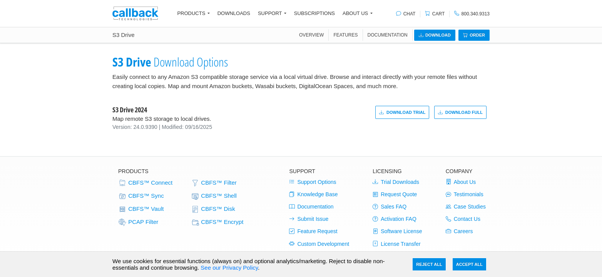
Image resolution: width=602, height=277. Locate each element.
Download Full (460, 112)
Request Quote (395, 194)
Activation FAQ (394, 219)
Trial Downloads (396, 182)
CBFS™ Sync (141, 196)
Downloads (233, 13)
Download (435, 35)
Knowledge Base (313, 194)
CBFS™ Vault (141, 209)
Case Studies (466, 207)
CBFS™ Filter (214, 183)
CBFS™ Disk (213, 209)
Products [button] (191, 13)
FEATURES (345, 35)
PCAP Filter (138, 222)
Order (474, 35)
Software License (397, 231)
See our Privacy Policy (229, 267)
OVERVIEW (311, 35)
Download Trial (402, 112)
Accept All (469, 264)
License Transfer (397, 244)
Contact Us (463, 219)
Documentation (388, 35)
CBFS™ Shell (214, 196)
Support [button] (270, 13)
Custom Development (319, 244)
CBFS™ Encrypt (217, 222)
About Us (461, 182)
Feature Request (313, 231)
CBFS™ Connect (145, 183)
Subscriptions (314, 13)
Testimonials (464, 194)
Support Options (312, 182)
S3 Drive (123, 35)
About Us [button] (355, 13)
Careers (459, 231)
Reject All (429, 264)
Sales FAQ (389, 207)
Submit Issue (308, 219)
